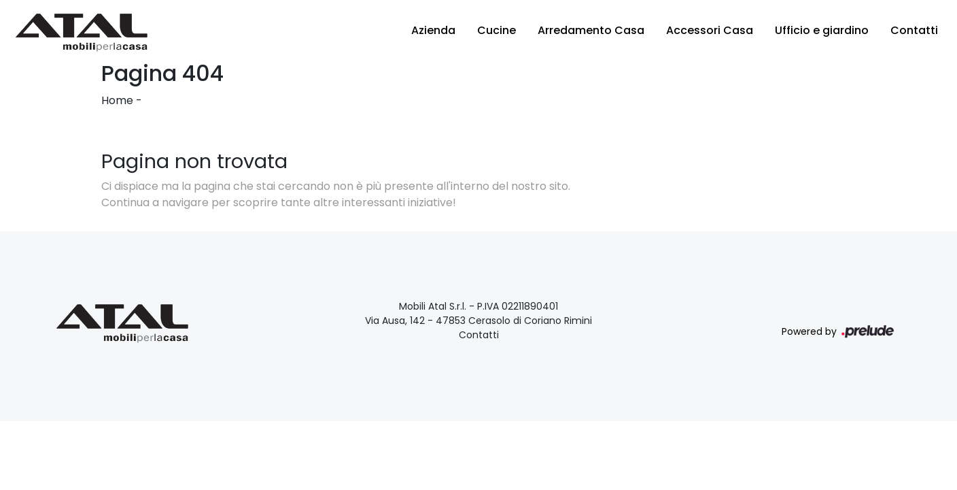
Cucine (496, 30)
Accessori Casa (709, 30)
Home (117, 100)
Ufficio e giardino (822, 30)
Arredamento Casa (591, 30)
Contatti (914, 30)
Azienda (433, 30)
